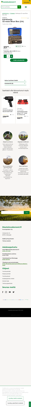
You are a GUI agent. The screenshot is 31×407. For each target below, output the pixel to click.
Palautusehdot (6, 273)
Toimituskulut (6, 276)
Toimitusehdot (6, 271)
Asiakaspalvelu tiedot (8, 278)
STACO (4, 17)
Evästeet (29, 404)
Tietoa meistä (6, 241)
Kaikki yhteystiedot (8, 238)
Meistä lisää (5, 281)
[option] (15, 35)
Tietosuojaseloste (7, 283)
